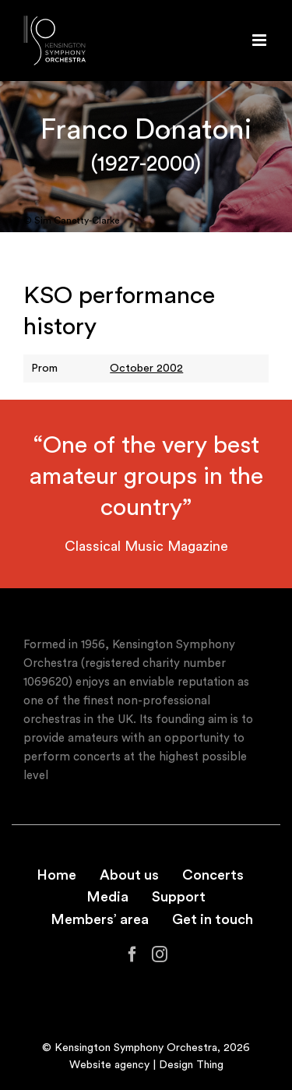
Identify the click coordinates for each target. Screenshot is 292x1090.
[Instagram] (159, 954)
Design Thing (191, 1065)
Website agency (109, 1065)
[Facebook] (132, 954)
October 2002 (146, 368)
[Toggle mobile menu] (260, 40)
